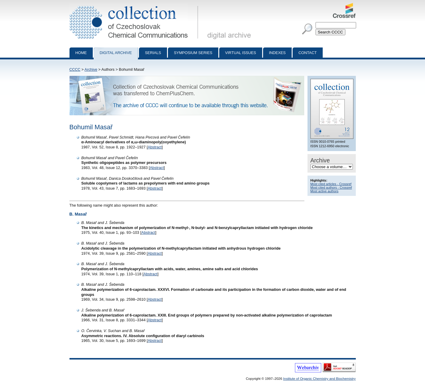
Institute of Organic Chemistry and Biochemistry (319, 378)
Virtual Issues (240, 52)
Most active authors (324, 191)
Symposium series (193, 52)
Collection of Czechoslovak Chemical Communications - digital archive (134, 5)
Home (81, 52)
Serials (153, 52)
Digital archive (116, 52)
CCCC (75, 69)
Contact (308, 52)
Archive (90, 69)
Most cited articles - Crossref (331, 184)
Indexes (277, 52)
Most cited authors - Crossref (331, 187)
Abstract (155, 147)
